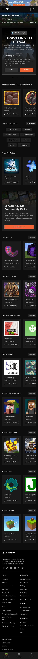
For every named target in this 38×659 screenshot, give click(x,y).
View (11, 70)
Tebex (22, 629)
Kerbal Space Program (9, 596)
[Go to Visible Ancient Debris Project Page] (11, 103)
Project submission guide (9, 614)
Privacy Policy (6, 642)
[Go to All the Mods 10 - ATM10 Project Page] (11, 450)
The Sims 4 (5, 589)
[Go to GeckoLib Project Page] (11, 489)
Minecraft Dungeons (8, 599)
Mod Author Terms (7, 649)
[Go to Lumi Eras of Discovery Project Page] (11, 294)
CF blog (22, 586)
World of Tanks (6, 602)
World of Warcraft (8, 586)
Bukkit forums (24, 596)
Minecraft (5, 582)
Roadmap (23, 592)
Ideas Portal (24, 582)
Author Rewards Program (7, 618)
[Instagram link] (3, 568)
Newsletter (23, 589)
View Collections (19, 227)
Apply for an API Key (8, 623)
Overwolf (23, 622)
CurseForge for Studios (27, 625)
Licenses (4, 646)
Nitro (22, 632)
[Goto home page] (7, 9)
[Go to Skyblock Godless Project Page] (11, 171)
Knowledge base (25, 607)
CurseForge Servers (26, 599)
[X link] (18, 568)
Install (26, 70)
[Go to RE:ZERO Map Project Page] (11, 372)
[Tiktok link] (7, 568)
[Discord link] (15, 568)
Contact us (23, 614)
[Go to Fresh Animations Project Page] (11, 411)
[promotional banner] (19, 3)
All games (5, 579)
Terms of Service (7, 639)
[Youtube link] (11, 568)
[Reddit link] (22, 568)
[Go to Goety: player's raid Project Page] (11, 255)
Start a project (6, 610)
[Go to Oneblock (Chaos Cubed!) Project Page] (11, 528)
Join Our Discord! (25, 579)
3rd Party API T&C (7, 626)
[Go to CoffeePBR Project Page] (11, 333)
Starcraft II (5, 592)
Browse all (31, 124)
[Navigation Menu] (3, 9)
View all (32, 237)
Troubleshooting (25, 610)
